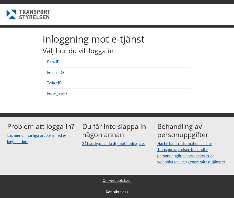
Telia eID (54, 82)
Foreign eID (57, 93)
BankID (53, 61)
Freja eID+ (55, 72)
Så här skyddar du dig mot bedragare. (113, 143)
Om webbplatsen (117, 180)
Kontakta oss (117, 191)
